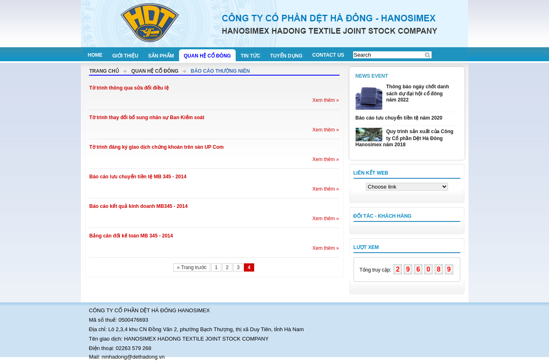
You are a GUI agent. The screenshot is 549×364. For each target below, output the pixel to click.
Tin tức (250, 56)
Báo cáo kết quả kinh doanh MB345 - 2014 (139, 206)
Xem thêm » (325, 100)
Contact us (328, 55)
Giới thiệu (125, 56)
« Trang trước (192, 267)
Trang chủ (104, 71)
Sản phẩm (161, 56)
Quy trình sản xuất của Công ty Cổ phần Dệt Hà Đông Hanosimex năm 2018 (405, 138)
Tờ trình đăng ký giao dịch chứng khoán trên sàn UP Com (157, 147)
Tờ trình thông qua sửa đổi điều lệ (129, 88)
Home (95, 55)
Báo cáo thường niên (220, 71)
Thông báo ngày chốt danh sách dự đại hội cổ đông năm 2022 (417, 93)
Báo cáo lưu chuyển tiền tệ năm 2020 (399, 118)
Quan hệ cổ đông (207, 56)
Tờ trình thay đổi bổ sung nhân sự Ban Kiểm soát (147, 117)
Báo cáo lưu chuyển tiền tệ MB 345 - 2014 (138, 177)
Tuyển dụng (286, 56)
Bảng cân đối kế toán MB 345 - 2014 (131, 236)
